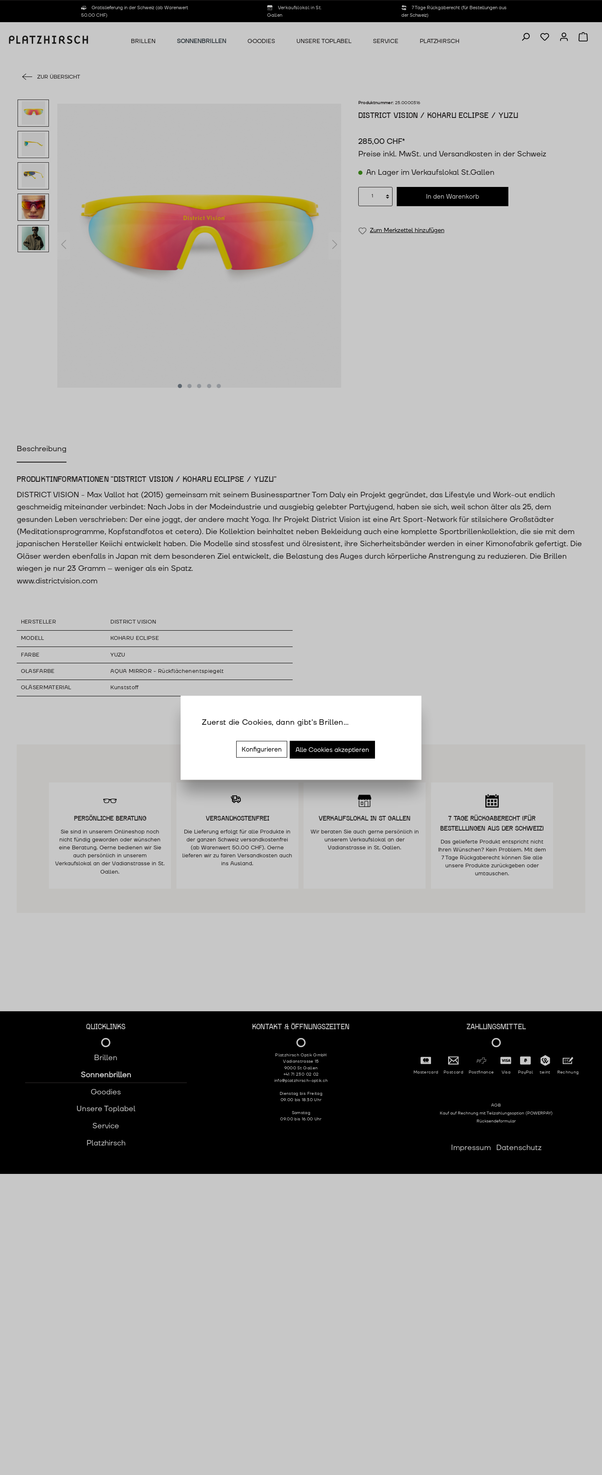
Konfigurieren (262, 749)
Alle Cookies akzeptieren (332, 749)
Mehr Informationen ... (241, 734)
